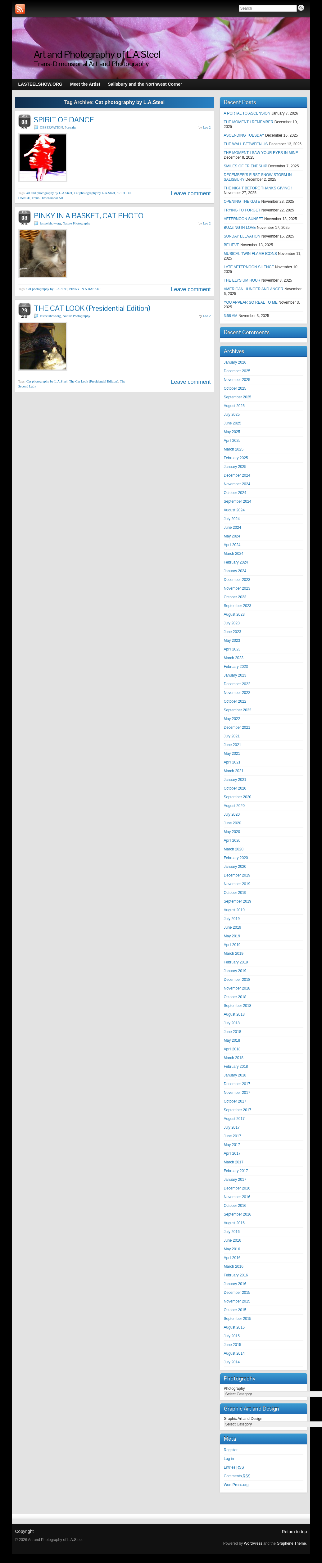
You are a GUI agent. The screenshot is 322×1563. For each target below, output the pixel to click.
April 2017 (232, 1153)
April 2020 (232, 840)
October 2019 (235, 892)
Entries (234, 1467)
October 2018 (235, 997)
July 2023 (232, 623)
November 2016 (237, 1197)
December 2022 (237, 684)
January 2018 (235, 1075)
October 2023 (235, 597)
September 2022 (238, 710)
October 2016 (235, 1205)
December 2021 (237, 727)
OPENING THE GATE (242, 201)
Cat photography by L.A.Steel (94, 193)
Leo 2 (207, 127)
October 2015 (235, 1310)
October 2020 (235, 788)
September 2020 (238, 797)
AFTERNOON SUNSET (243, 219)
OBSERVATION (51, 127)
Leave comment (191, 193)
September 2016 (238, 1214)
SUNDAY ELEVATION (242, 236)
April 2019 (232, 945)
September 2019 (238, 901)
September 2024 (238, 501)
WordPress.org (236, 1485)
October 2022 (235, 701)
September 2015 (238, 1318)
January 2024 (235, 571)
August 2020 (234, 806)
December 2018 (237, 979)
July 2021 (232, 736)
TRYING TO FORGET (242, 210)
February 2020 (236, 858)
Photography (234, 1388)
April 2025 (232, 440)
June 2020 (232, 823)
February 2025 (236, 458)
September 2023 (238, 606)
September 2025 (238, 397)
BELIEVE (231, 245)
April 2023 (232, 649)
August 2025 (234, 406)
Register (231, 1450)
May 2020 (232, 832)
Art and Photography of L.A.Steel (97, 54)
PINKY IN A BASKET (85, 289)
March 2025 (233, 449)
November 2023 (237, 588)
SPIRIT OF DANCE (64, 120)
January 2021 (235, 779)
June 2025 (232, 423)
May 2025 (232, 432)
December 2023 (237, 580)
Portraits (70, 127)
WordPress (253, 1543)
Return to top (294, 1531)
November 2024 (237, 484)
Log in (229, 1459)
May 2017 (232, 1145)
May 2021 (232, 753)
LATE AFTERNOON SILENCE (249, 267)
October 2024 (235, 493)
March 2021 (233, 771)
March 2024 (233, 553)
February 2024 (236, 562)
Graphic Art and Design (243, 1418)
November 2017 (237, 1092)
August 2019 (234, 910)
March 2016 (233, 1266)
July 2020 (232, 814)
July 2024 (232, 519)
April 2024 (232, 545)
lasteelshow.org (50, 223)
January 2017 (235, 1179)
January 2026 (235, 362)
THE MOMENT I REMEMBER (249, 122)
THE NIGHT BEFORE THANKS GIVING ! (258, 188)
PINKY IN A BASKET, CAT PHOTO (88, 215)
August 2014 (234, 1353)
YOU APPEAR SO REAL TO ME (251, 302)
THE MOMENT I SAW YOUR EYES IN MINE (261, 153)
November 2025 (237, 380)
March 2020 (233, 849)
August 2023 (234, 614)
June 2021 (232, 745)
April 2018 (232, 1049)
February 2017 (236, 1171)
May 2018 (232, 1040)
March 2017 (233, 1162)
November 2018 (237, 988)
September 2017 (238, 1110)
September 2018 (238, 1005)
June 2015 (232, 1345)
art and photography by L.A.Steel (49, 193)
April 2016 (232, 1258)
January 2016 (235, 1284)
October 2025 (235, 388)
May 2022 (232, 719)
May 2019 (232, 936)
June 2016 (232, 1240)
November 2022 (237, 693)
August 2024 (234, 510)
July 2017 (232, 1127)
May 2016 (232, 1249)
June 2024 (232, 527)
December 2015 (237, 1292)
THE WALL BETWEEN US (246, 144)
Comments (237, 1476)
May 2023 (232, 640)
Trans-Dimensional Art (47, 198)
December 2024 (237, 475)
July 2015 (232, 1336)
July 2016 (232, 1232)
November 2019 (237, 884)
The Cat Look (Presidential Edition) (93, 381)
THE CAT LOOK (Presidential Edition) (92, 308)
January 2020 (235, 866)
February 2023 (236, 666)
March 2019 (233, 953)
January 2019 (235, 971)
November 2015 (237, 1301)
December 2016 (237, 1188)
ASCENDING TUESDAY (244, 135)
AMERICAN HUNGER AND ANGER (253, 289)
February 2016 (236, 1275)
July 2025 (232, 414)
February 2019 (236, 962)
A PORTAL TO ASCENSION (247, 113)
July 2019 (232, 919)
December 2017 (237, 1084)
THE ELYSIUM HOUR (242, 280)
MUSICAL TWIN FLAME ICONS (250, 253)
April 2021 (232, 762)
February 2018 (236, 1066)
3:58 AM (231, 316)
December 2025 (237, 371)
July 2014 (232, 1362)
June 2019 (232, 927)
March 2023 (233, 658)
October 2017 (235, 1101)
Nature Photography (76, 223)
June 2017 (232, 1136)
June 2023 (232, 632)
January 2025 (235, 466)
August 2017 (234, 1119)
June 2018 (232, 1032)
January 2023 (235, 675)
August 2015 (234, 1327)
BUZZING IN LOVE (240, 227)
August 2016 (234, 1223)
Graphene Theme (291, 1543)
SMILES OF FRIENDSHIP (245, 166)
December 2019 (237, 875)
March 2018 (233, 1058)
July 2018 (232, 1023)
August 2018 (234, 1014)
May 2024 (232, 536)
